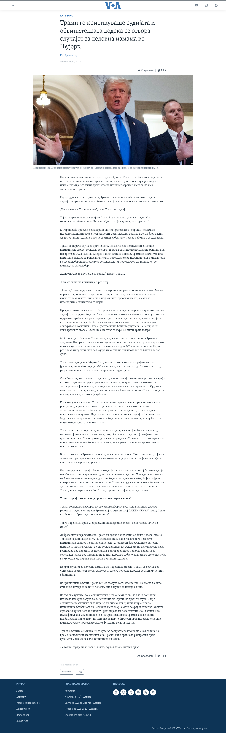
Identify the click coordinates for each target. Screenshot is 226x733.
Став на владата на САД (78, 715)
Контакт (21, 697)
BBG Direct (22, 721)
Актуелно (66, 15)
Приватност (23, 709)
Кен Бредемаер (68, 55)
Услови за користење (28, 703)
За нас (19, 691)
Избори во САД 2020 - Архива (81, 709)
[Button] (145, 70)
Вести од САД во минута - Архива (83, 703)
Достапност (22, 715)
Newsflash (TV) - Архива (78, 697)
